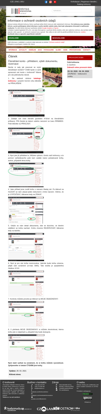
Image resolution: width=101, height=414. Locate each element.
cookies (83, 32)
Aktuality (23, 50)
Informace (13, 50)
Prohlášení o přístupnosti (83, 391)
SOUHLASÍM (14, 38)
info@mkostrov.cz (39, 388)
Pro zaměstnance (64, 390)
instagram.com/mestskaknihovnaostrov (42, 395)
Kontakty (87, 50)
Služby (58, 50)
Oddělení (32, 50)
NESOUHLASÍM (58, 38)
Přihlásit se (88, 402)
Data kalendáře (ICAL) (65, 385)
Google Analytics (47, 28)
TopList (56, 28)
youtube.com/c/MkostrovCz (38, 399)
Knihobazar (75, 2)
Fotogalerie (49, 50)
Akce (40, 50)
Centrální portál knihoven (66, 388)
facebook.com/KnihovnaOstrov (39, 392)
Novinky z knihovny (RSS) (66, 386)
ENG (17, 2)
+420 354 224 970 (40, 385)
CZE (12, 2)
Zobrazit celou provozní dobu (79, 67)
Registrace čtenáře (88, 2)
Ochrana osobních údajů (56, 42)
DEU (22, 2)
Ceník (65, 50)
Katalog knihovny (84, 4)
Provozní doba (75, 50)
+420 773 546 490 (40, 386)
